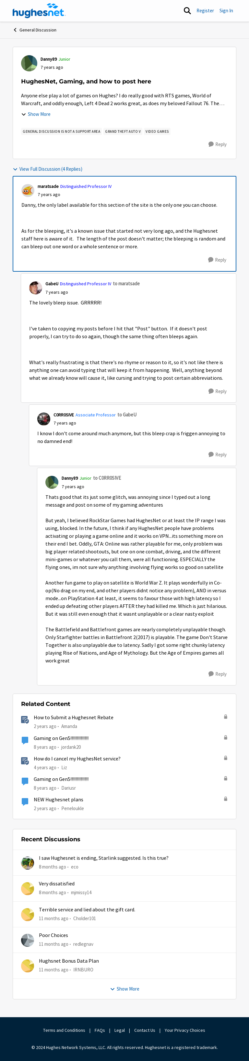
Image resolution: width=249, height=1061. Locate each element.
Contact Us (144, 1030)
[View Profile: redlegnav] (27, 940)
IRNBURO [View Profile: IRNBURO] (83, 970)
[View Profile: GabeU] (35, 287)
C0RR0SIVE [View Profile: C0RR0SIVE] (63, 415)
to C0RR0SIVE (107, 478)
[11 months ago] (53, 918)
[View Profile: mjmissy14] (27, 888)
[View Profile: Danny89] (29, 63)
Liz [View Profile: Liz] (64, 767)
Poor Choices (53, 935)
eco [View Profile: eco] (74, 867)
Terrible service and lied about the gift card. (87, 910)
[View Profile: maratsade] (27, 190)
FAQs (100, 1030)
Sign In (226, 10)
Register (205, 10)
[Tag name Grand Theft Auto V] (122, 131)
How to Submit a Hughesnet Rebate (73, 717)
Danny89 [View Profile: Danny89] (49, 59)
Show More (36, 114)
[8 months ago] (52, 867)
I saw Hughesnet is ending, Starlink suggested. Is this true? (104, 858)
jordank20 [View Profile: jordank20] (71, 747)
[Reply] (217, 144)
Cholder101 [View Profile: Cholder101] (84, 918)
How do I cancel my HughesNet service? (77, 759)
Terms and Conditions (64, 1030)
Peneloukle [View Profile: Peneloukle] (72, 808)
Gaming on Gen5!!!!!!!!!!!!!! (61, 738)
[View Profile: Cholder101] (27, 914)
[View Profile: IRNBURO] (27, 965)
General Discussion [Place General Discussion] (34, 30)
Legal (119, 1030)
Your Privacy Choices (185, 1030)
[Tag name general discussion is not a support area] (61, 131)
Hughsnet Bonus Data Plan (69, 961)
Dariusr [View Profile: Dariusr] (68, 788)
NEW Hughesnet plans (58, 799)
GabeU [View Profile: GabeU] (51, 284)
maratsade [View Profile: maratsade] (48, 186)
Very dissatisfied (57, 884)
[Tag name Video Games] (157, 131)
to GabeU (126, 415)
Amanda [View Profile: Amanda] (69, 726)
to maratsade (126, 283)
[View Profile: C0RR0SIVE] (43, 419)
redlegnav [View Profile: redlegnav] (83, 944)
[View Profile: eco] (27, 863)
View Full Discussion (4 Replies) (47, 169)
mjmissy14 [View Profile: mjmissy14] (81, 892)
